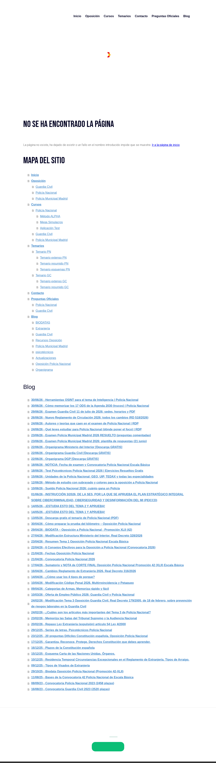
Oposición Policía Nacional (53, 363)
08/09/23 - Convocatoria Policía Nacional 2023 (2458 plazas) (72, 683)
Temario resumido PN (54, 263)
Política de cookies (77, 738)
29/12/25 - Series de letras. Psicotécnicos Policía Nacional (71, 630)
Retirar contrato (35, 743)
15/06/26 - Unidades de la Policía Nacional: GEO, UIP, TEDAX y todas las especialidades (92, 476)
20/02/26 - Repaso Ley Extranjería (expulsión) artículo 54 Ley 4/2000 (78, 624)
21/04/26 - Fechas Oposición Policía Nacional (62, 553)
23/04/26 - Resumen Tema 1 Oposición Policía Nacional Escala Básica (79, 541)
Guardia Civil (44, 186)
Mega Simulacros (51, 222)
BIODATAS (43, 322)
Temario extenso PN (53, 257)
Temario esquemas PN (55, 269)
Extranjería (43, 328)
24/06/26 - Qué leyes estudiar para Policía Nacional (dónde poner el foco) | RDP (86, 429)
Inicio (77, 16)
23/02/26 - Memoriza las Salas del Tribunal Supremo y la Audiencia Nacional (84, 618)
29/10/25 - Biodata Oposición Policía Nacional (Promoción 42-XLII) (77, 671)
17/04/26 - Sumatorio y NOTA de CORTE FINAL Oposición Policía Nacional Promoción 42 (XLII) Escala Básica (107, 565)
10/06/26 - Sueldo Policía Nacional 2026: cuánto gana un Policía (75, 488)
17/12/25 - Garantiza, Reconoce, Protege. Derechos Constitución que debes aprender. (90, 641)
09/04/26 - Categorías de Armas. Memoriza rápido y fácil (70, 588)
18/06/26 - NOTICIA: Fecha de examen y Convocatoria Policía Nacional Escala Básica (90, 464)
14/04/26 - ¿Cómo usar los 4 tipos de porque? (63, 577)
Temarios (124, 16)
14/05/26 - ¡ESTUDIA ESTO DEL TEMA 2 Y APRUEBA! (68, 506)
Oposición (92, 16)
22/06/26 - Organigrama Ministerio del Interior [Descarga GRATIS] (76, 447)
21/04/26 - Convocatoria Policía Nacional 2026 (63, 559)
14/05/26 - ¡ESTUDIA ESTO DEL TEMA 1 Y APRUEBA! (68, 512)
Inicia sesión (185, 751)
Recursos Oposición (49, 340)
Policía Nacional (46, 192)
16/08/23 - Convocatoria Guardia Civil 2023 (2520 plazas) (70, 689)
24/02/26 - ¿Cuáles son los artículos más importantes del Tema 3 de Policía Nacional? (91, 612)
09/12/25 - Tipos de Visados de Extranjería (60, 665)
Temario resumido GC (54, 287)
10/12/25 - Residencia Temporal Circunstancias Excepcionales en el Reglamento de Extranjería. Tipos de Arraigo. (110, 659)
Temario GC (43, 275)
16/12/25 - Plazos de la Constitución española (63, 647)
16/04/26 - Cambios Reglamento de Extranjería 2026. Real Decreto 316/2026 (83, 571)
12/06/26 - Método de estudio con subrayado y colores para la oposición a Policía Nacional (94, 482)
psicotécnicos (44, 352)
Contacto (141, 16)
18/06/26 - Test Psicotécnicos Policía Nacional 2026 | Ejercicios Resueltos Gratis (87, 470)
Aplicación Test (50, 228)
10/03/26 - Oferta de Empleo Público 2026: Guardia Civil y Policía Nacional (82, 594)
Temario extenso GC (53, 281)
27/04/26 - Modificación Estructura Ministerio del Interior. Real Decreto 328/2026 (86, 535)
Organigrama (44, 369)
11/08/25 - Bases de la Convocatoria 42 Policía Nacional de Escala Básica (82, 677)
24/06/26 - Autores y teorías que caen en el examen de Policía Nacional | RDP (85, 423)
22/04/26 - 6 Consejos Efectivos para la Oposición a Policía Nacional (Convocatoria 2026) (93, 547)
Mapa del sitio (98, 738)
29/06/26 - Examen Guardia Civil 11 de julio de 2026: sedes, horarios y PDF (83, 411)
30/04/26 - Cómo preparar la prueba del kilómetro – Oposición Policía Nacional (86, 523)
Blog (186, 16)
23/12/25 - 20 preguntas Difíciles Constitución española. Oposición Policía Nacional (89, 636)
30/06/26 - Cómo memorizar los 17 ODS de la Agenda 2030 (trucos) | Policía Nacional (90, 405)
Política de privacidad (50, 738)
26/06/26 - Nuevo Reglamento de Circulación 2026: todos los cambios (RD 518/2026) (89, 417)
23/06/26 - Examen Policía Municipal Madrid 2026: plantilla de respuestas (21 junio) (89, 441)
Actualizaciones (46, 358)
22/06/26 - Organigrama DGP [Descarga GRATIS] (65, 458)
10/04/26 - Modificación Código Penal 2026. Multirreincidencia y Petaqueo (82, 582)
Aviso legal (29, 738)
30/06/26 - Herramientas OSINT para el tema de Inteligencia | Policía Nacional (84, 399)
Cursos (109, 16)
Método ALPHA (50, 216)
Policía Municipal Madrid (51, 198)
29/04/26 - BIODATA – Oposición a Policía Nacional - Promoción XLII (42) (81, 529)
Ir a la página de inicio (166, 145)
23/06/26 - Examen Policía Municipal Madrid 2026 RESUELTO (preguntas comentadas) (91, 435)
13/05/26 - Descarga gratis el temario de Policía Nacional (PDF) (75, 517)
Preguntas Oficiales (165, 16)
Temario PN (43, 251)
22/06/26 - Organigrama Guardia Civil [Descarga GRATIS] (70, 453)
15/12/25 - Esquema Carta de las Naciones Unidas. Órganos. (73, 653)
